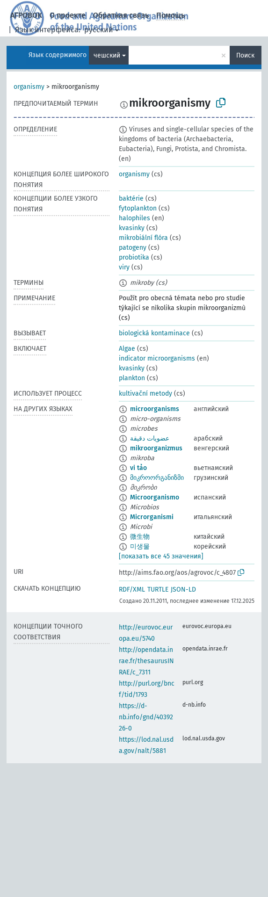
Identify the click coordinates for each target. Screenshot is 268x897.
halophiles (134, 218)
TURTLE (157, 589)
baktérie (131, 199)
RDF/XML (132, 589)
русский (98, 29)
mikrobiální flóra (143, 238)
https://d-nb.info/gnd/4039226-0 (146, 717)
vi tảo (138, 468)
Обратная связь (121, 15)
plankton (132, 378)
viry (124, 267)
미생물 (140, 546)
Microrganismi (152, 517)
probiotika (134, 257)
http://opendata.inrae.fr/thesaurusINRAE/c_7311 (146, 661)
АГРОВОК (26, 15)
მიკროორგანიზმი (157, 478)
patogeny (132, 248)
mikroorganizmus (156, 448)
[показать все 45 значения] (161, 556)
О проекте (68, 15)
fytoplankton (138, 208)
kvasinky (132, 228)
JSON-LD (183, 589)
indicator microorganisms (157, 358)
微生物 (140, 537)
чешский (107, 55)
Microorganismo (154, 497)
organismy (29, 87)
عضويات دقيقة (149, 438)
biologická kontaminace (154, 333)
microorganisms (154, 409)
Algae (127, 349)
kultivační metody (145, 394)
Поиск (245, 55)
